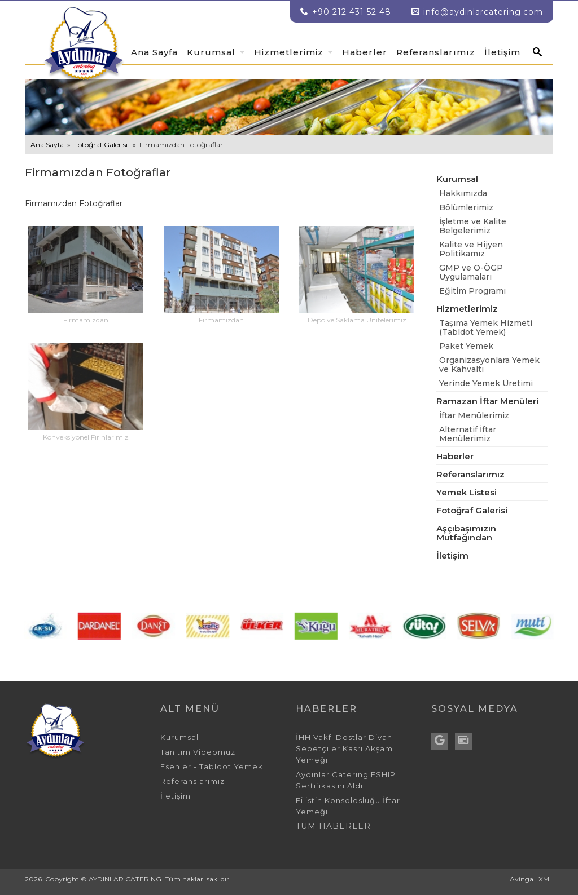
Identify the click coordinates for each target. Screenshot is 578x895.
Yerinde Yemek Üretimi (486, 383)
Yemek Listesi (466, 492)
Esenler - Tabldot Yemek (211, 766)
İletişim (502, 52)
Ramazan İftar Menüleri (487, 401)
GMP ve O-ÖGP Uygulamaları (471, 272)
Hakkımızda (463, 193)
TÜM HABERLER (333, 826)
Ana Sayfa (154, 52)
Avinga (521, 879)
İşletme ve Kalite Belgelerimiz (472, 226)
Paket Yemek (466, 346)
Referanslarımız (435, 52)
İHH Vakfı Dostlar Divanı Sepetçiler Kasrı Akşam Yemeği (345, 748)
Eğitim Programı (472, 291)
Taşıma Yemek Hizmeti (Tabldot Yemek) (485, 327)
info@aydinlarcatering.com (483, 12)
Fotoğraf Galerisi (101, 144)
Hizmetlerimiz (288, 52)
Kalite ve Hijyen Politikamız (471, 249)
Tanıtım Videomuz (197, 751)
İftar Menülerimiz (474, 415)
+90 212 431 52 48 (345, 12)
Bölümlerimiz (466, 207)
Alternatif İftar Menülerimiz (467, 434)
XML (545, 879)
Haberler (364, 52)
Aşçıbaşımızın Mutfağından (466, 533)
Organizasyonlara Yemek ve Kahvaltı (489, 364)
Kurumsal (211, 52)
